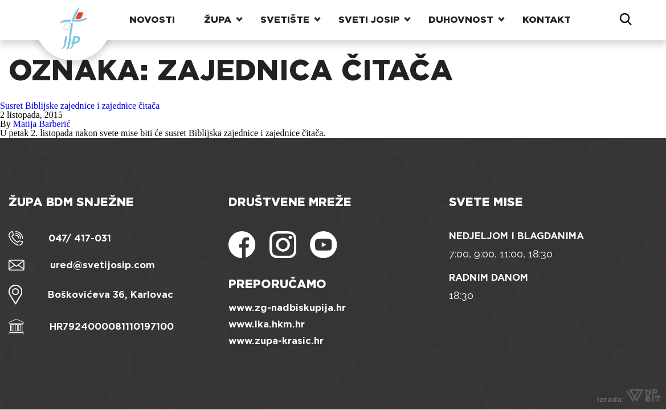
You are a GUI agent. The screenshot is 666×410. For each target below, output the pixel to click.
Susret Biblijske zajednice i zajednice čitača (80, 105)
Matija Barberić (42, 124)
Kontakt (546, 19)
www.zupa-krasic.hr (276, 341)
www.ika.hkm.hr (266, 324)
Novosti (152, 19)
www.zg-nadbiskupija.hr (287, 308)
